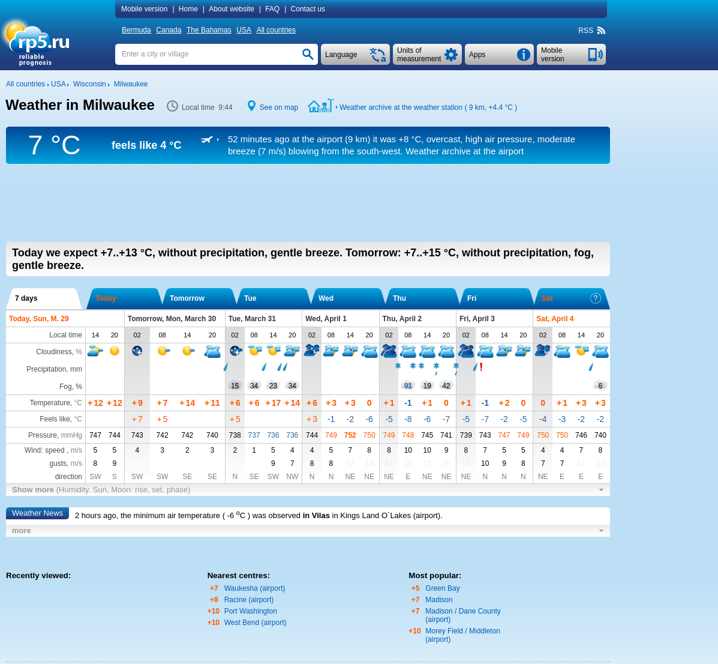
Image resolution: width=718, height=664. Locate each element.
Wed (326, 298)
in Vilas (316, 515)
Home (188, 9)
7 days (26, 298)
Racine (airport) (249, 600)
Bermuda (136, 30)
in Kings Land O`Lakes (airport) (386, 515)
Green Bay (442, 588)
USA (243, 30)
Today (105, 298)
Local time (65, 335)
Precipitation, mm (54, 369)
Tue (250, 298)
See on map (279, 107)
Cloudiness (53, 352)
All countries (276, 30)
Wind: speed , (53, 450)
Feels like (55, 419)
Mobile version (144, 9)
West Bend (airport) (255, 622)
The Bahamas (209, 30)
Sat (571, 298)
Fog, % (70, 386)
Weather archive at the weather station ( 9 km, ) (428, 107)
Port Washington (250, 611)
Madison (438, 600)
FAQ (272, 9)
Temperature (49, 403)
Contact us (308, 9)
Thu (399, 298)
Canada (168, 30)
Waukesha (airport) (255, 588)
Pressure (42, 435)
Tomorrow (187, 298)
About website (231, 9)
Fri (471, 298)
